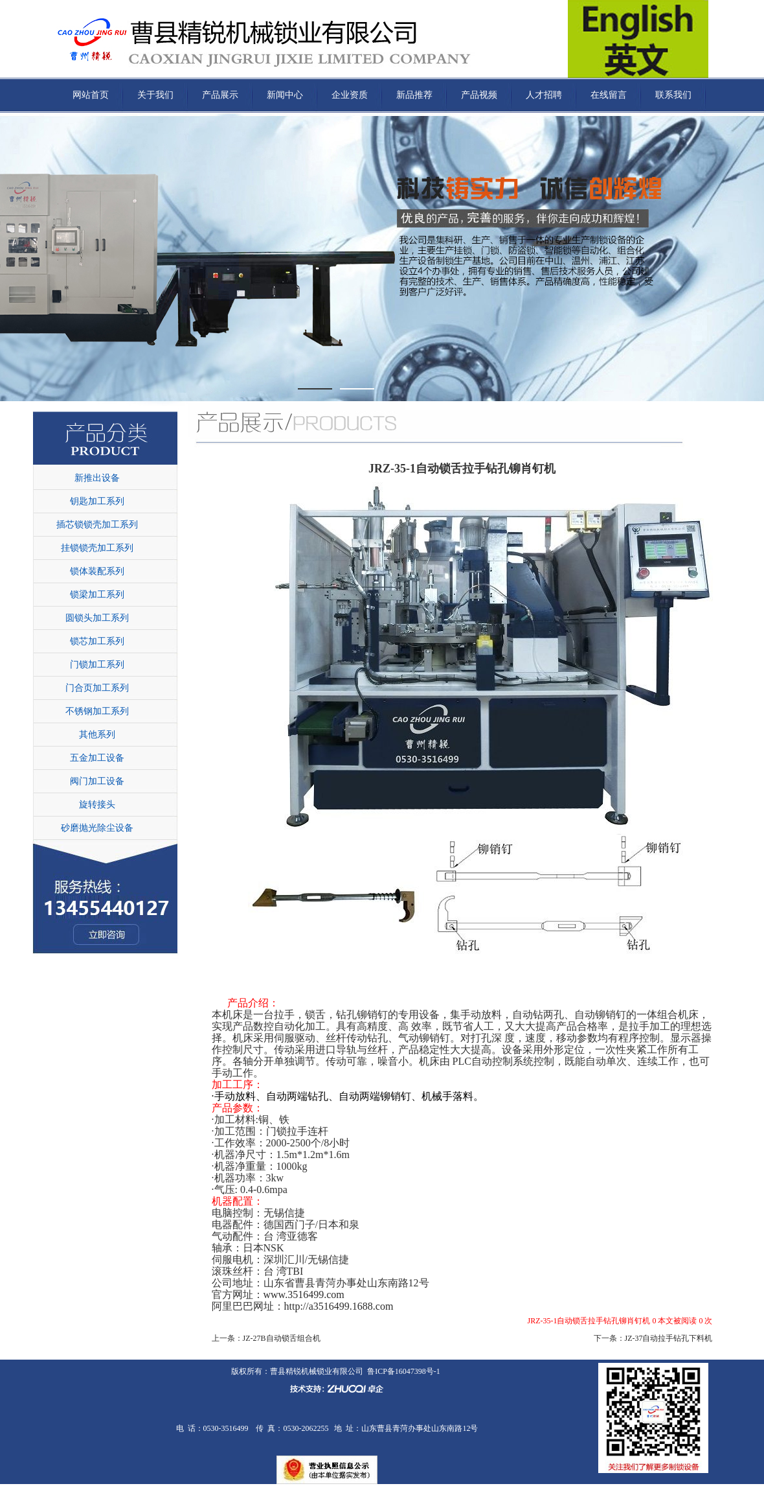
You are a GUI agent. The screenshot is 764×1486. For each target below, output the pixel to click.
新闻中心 (285, 95)
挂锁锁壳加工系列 (97, 548)
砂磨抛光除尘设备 (97, 828)
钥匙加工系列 (97, 501)
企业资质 (349, 95)
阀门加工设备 (97, 781)
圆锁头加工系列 (97, 618)
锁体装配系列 (97, 571)
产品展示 (220, 95)
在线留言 (608, 95)
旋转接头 (97, 804)
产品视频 (479, 95)
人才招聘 (544, 95)
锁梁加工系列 (97, 594)
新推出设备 (97, 478)
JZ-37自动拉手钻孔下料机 (669, 1338)
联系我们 (673, 95)
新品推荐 (414, 95)
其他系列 (97, 734)
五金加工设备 (97, 758)
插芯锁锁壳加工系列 (97, 524)
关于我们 (155, 95)
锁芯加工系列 (97, 641)
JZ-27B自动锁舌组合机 (281, 1338)
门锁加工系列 (97, 664)
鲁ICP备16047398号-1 (403, 1371)
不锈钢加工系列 (97, 711)
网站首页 (91, 95)
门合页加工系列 (97, 688)
